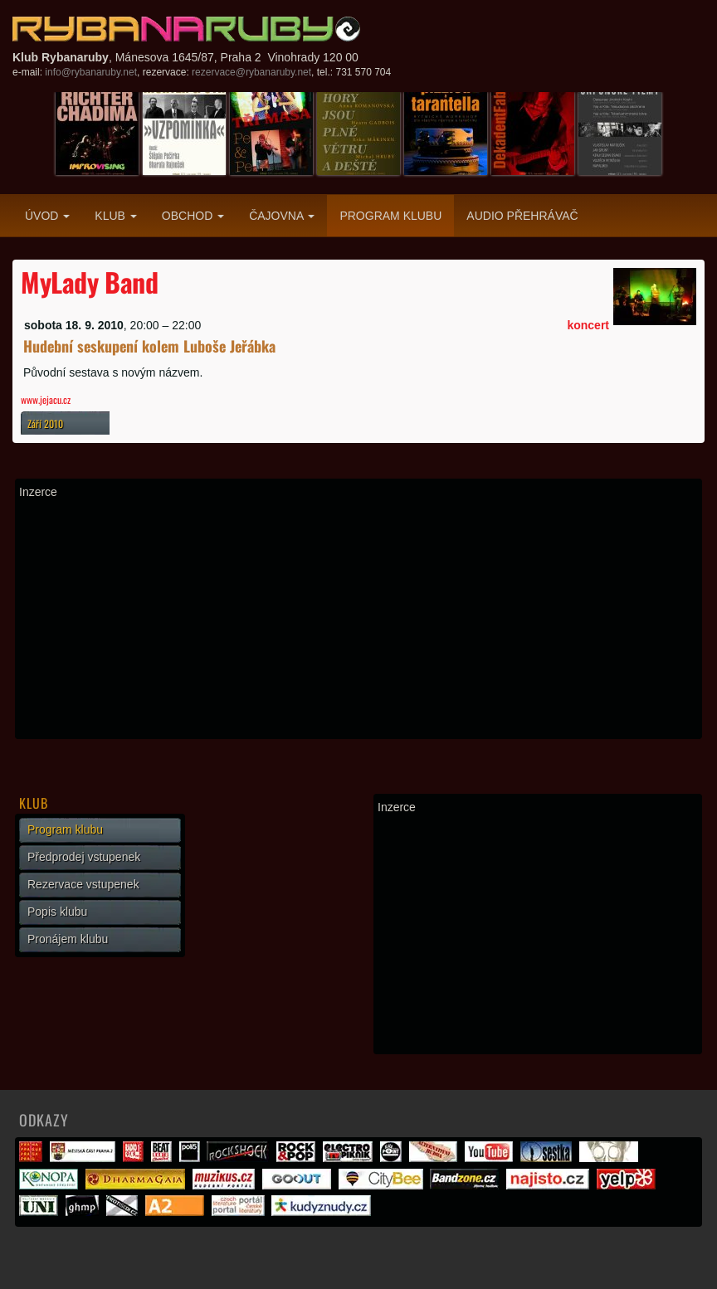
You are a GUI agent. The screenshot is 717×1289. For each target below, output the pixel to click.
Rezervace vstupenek (83, 884)
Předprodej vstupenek (83, 856)
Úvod (47, 215)
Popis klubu (57, 911)
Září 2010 (45, 423)
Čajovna (282, 215)
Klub (115, 215)
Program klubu (390, 215)
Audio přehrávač (522, 215)
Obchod (193, 215)
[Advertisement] (358, 619)
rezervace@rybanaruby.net (251, 72)
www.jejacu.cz (46, 399)
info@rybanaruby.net (91, 72)
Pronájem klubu (67, 939)
